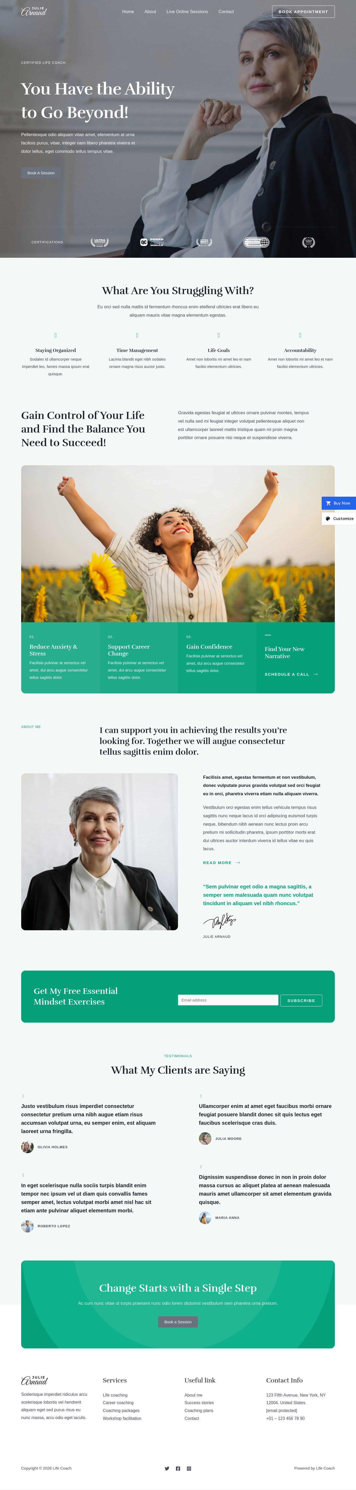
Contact (224, 11)
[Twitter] (167, 1469)
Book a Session (178, 1322)
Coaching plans (199, 1411)
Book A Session (41, 173)
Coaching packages (121, 1411)
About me (193, 1396)
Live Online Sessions (186, 11)
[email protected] (281, 1411)
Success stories (199, 1403)
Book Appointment (303, 11)
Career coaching (118, 1403)
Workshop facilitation (122, 1419)
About (151, 11)
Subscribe (301, 1000)
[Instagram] (189, 1469)
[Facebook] (178, 1469)
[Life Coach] (34, 11)
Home (130, 11)
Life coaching (115, 1396)
